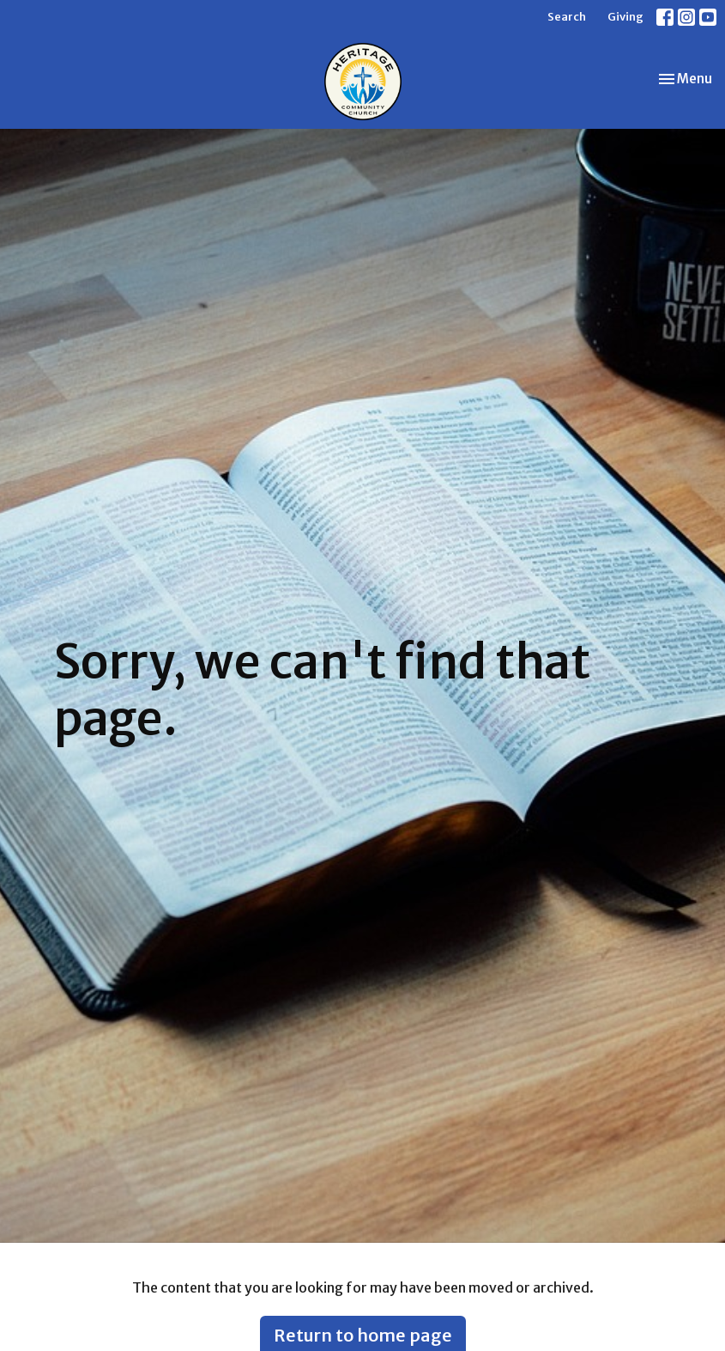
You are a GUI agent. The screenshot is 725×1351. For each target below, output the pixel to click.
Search (566, 16)
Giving (625, 16)
